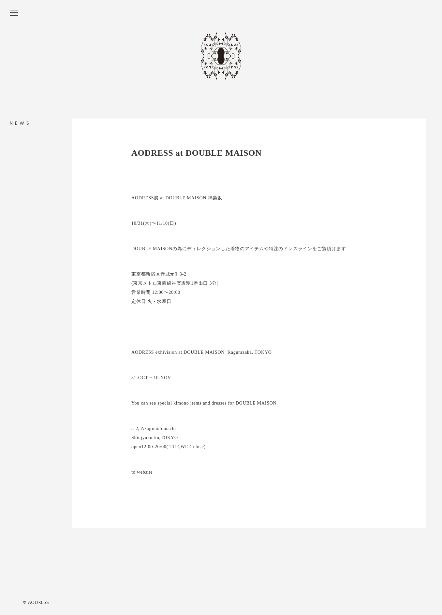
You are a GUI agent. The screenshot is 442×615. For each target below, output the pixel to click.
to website (142, 472)
